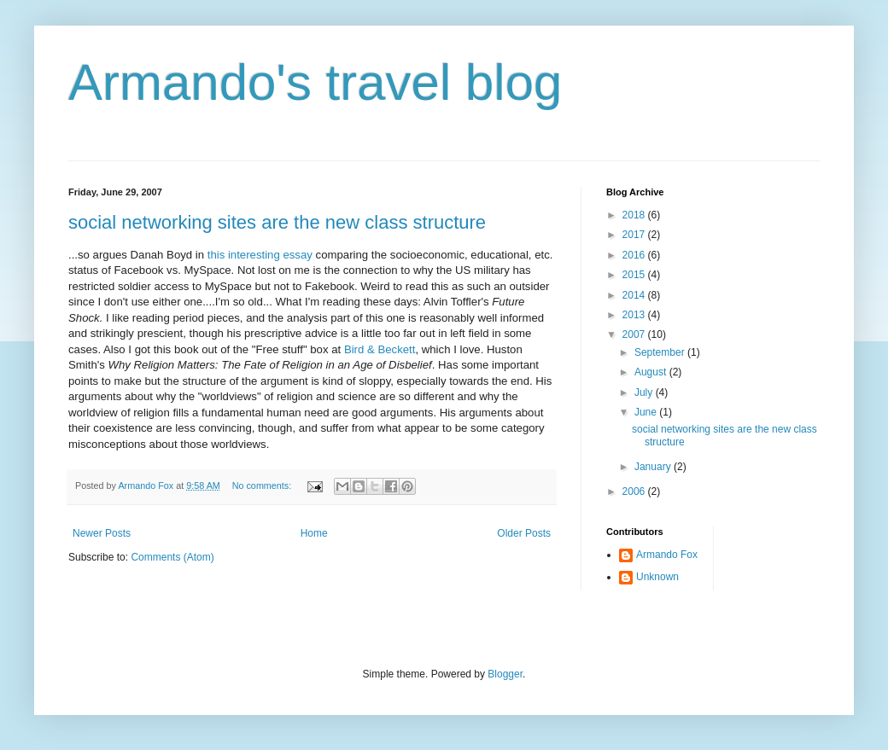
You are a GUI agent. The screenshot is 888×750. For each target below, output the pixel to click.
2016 (635, 255)
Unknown (657, 577)
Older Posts (524, 533)
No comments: (263, 485)
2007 (635, 334)
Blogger (505, 674)
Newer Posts (102, 533)
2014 (635, 295)
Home (314, 533)
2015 (635, 275)
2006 (635, 491)
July (645, 392)
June (646, 412)
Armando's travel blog (315, 82)
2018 (635, 215)
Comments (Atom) (172, 557)
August (651, 372)
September (660, 352)
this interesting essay (260, 254)
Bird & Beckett (380, 349)
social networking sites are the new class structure (277, 222)
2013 (635, 315)
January (654, 467)
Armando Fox (667, 555)
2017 (635, 235)
